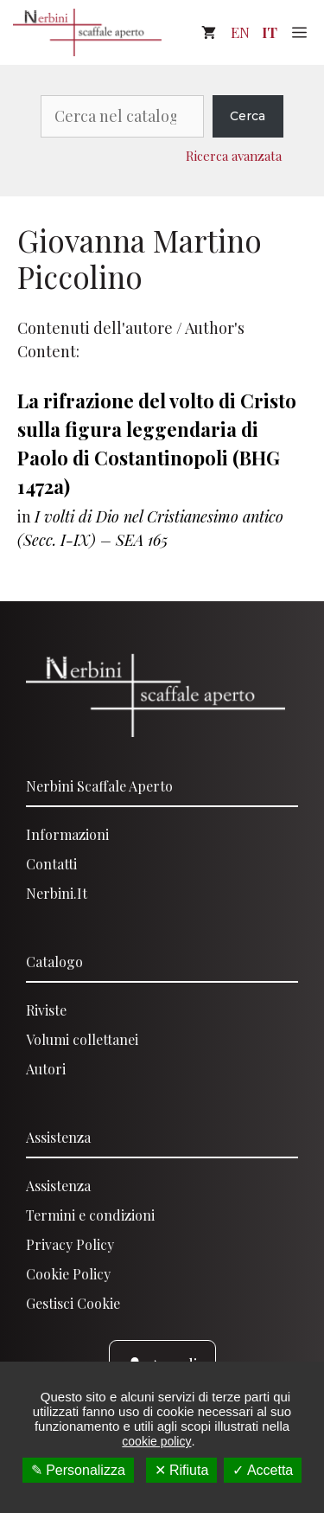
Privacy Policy (70, 1244)
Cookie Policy (68, 1274)
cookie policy (156, 1441)
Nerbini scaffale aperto (99, 786)
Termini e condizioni (90, 1215)
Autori (46, 1069)
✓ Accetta (262, 1470)
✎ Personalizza (78, 1470)
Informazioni (67, 834)
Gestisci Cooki (69, 1303)
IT (269, 32)
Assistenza (58, 1137)
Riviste (46, 1010)
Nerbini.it (56, 893)
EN (240, 32)
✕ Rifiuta (182, 1470)
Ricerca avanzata (234, 155)
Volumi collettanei (82, 1039)
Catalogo (54, 961)
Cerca (247, 116)
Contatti (51, 864)
